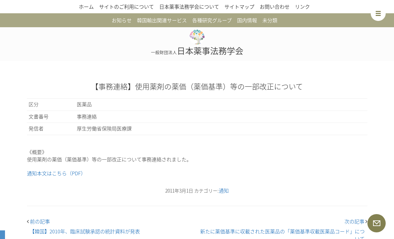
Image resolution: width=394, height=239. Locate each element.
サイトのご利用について (126, 6)
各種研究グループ (212, 20)
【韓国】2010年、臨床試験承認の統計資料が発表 (85, 231)
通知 (224, 190)
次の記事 (355, 221)
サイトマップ (239, 6)
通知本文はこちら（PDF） (56, 173)
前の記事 (38, 221)
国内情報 (247, 20)
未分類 (269, 20)
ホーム (86, 6)
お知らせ (122, 20)
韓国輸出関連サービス (162, 20)
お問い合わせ (275, 6)
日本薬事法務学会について (189, 6)
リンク (302, 6)
